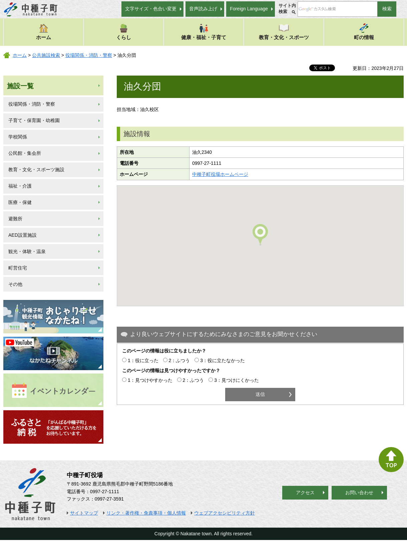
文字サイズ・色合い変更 (150, 8)
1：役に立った (143, 360)
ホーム (43, 31)
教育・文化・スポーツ (284, 31)
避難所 (15, 218)
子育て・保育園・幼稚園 (34, 120)
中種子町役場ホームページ (220, 174)
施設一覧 (20, 86)
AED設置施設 (22, 235)
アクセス (305, 492)
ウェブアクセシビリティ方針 (224, 513)
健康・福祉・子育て (203, 31)
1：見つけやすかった (150, 380)
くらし (123, 31)
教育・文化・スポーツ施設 (36, 169)
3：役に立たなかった (222, 360)
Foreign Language (249, 8)
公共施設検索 (46, 55)
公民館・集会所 (24, 153)
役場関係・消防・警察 (88, 55)
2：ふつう (179, 360)
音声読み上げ (203, 8)
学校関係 (17, 136)
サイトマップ (84, 513)
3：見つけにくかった (236, 380)
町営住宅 (17, 267)
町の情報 (364, 31)
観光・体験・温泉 (27, 251)
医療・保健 (20, 202)
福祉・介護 (20, 186)
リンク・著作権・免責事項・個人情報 (146, 513)
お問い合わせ (359, 492)
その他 (15, 284)
